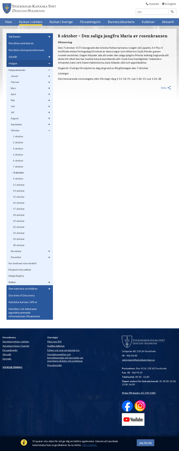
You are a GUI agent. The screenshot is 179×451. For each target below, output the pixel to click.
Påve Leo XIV (54, 341)
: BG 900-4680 (139, 392)
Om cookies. (89, 444)
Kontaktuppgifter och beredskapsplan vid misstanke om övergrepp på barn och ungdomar (65, 357)
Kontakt (7, 358)
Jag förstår (145, 442)
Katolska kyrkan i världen (16, 341)
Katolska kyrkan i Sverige (16, 345)
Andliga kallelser (56, 345)
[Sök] (152, 12)
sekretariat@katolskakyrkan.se (138, 359)
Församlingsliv (10, 350)
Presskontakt (54, 365)
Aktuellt (7, 354)
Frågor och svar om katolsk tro (63, 350)
